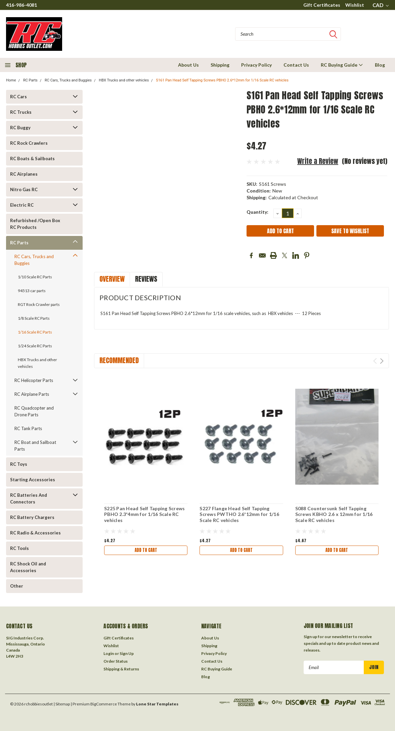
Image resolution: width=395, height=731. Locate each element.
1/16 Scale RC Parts (35, 332)
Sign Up (127, 653)
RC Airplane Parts (31, 394)
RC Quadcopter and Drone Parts (34, 411)
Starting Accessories (32, 479)
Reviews (146, 279)
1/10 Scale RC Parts (35, 276)
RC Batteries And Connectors (28, 498)
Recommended (119, 360)
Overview (112, 279)
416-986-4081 (21, 5)
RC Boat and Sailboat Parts (35, 446)
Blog (380, 65)
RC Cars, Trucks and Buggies (68, 80)
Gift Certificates (321, 5)
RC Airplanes (24, 174)
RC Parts (30, 80)
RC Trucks (21, 112)
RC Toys (18, 464)
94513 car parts (32, 290)
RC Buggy (20, 127)
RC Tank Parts (28, 428)
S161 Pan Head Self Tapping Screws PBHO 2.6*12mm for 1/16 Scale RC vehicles (222, 80)
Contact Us (296, 65)
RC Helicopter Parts (33, 380)
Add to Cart (145, 550)
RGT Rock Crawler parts (39, 304)
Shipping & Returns (121, 668)
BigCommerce (103, 703)
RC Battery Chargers (32, 517)
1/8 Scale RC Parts (34, 318)
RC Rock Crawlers (29, 143)
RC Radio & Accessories (35, 532)
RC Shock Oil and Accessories (28, 567)
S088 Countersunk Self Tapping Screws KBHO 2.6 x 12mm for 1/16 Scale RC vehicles (334, 514)
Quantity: (257, 212)
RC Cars (18, 96)
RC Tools (19, 548)
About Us (188, 65)
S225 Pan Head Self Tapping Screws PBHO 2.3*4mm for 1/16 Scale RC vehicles (144, 514)
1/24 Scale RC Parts (35, 345)
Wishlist (354, 5)
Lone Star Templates (157, 703)
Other (16, 586)
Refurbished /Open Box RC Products (35, 224)
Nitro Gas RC (24, 189)
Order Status (115, 661)
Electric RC (22, 205)
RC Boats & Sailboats (32, 158)
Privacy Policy (256, 65)
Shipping (220, 65)
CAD (380, 5)
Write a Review (317, 161)
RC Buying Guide (342, 65)
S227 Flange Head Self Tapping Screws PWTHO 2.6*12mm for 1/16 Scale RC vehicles (239, 514)
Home (11, 80)
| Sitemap (61, 703)
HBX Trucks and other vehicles (124, 80)
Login (108, 653)
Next (382, 361)
